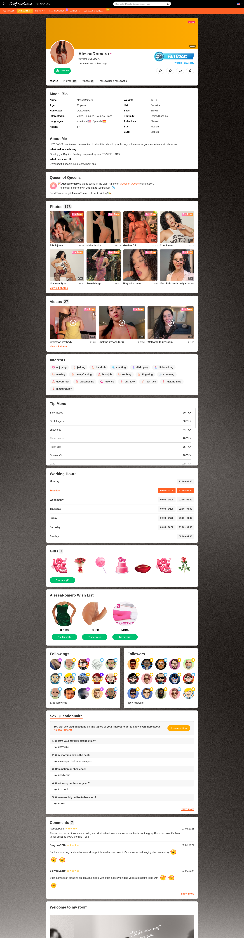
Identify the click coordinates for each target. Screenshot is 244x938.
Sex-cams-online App (95, 10)
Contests (75, 11)
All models (8, 11)
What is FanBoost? (184, 63)
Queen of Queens (130, 183)
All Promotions (58, 10)
